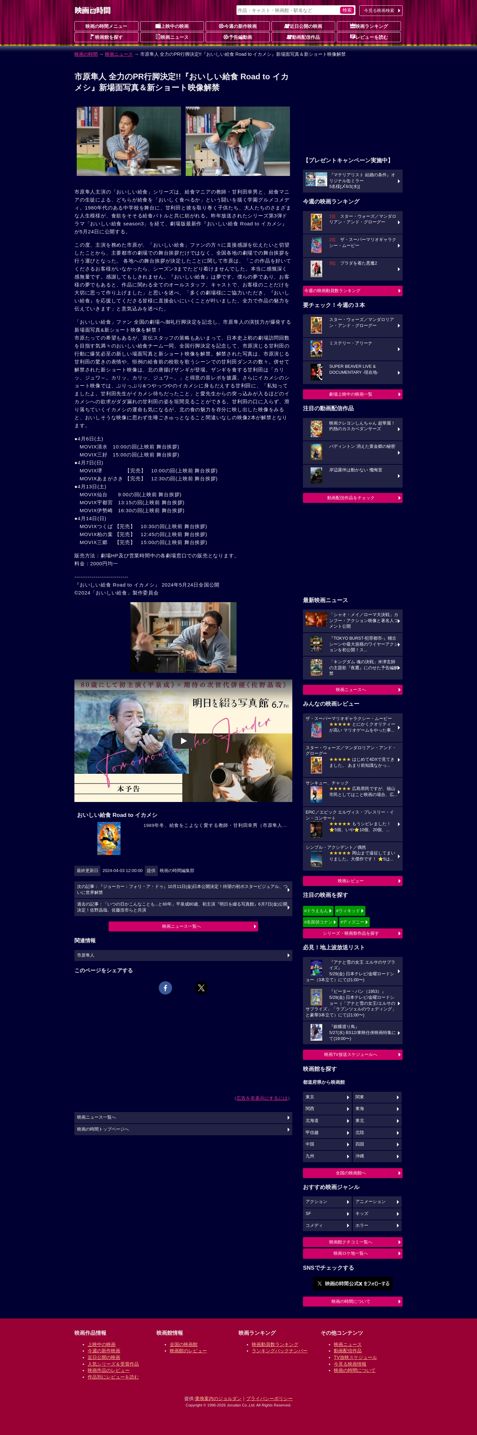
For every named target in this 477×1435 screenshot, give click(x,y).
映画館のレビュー (188, 1350)
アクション (316, 1201)
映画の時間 (86, 54)
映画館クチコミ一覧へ (350, 1241)
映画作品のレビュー (109, 1370)
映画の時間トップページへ (103, 1129)
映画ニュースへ (351, 689)
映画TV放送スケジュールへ (350, 1054)
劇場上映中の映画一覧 (350, 394)
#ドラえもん (316, 910)
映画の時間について (351, 1301)
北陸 (359, 1132)
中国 (310, 1144)
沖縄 (359, 1156)
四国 (359, 1144)
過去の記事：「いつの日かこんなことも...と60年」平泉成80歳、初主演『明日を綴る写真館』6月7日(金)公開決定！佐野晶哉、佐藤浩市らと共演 (182, 907)
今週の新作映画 (238, 26)
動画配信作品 (303, 37)
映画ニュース (172, 37)
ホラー (361, 1225)
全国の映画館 (184, 1344)
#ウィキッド (348, 910)
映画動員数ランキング (275, 1344)
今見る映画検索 (379, 10)
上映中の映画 (172, 26)
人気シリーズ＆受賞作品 (113, 1364)
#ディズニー (352, 921)
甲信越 (312, 1132)
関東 (359, 1097)
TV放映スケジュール (355, 1357)
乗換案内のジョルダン (218, 1398)
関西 (310, 1108)
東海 (359, 1108)
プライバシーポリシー (269, 1398)
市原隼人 (85, 955)
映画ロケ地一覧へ (351, 1253)
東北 (359, 1120)
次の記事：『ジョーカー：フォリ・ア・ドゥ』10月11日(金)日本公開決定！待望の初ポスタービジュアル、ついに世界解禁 (182, 889)
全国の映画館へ (351, 1172)
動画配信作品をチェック (351, 497)
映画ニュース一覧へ (181, 926)
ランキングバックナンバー (280, 1350)
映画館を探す (106, 37)
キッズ (361, 1213)
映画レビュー (351, 880)
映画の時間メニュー (106, 26)
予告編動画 (238, 37)
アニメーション (370, 1201)
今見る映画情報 (350, 1364)
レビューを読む (369, 37)
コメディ (314, 1225)
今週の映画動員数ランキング (332, 290)
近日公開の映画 (303, 26)
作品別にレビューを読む (113, 1377)
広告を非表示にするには (262, 1098)
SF (308, 1213)
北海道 (312, 1120)
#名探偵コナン (318, 921)
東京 (310, 1097)
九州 (310, 1156)
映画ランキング (369, 26)
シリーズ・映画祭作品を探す (351, 933)
